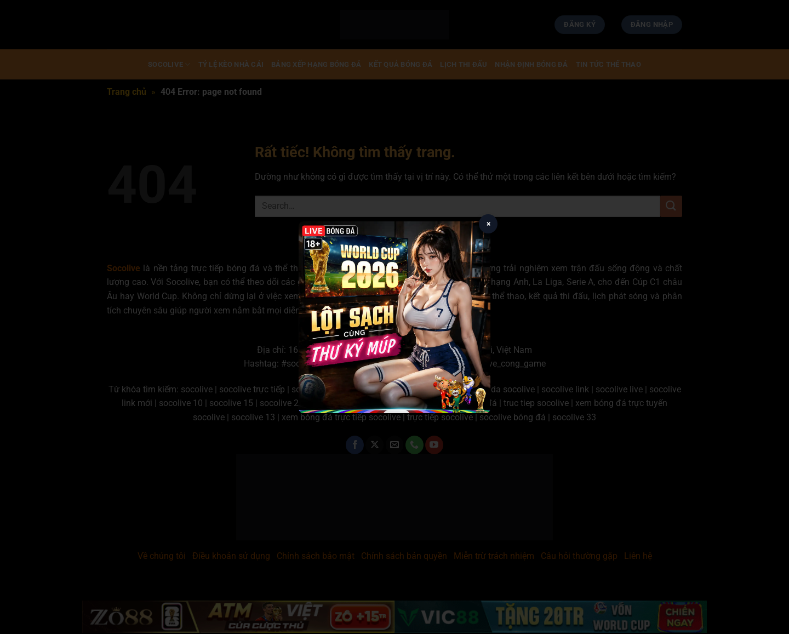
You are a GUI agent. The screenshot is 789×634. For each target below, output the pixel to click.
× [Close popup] (488, 223)
